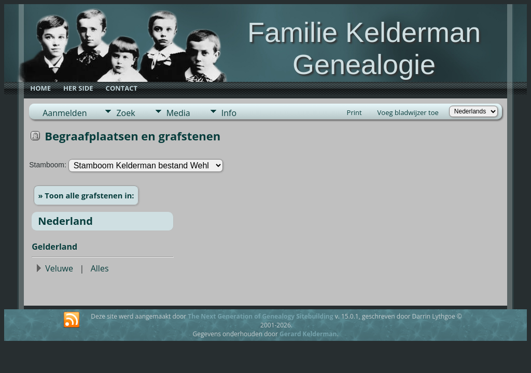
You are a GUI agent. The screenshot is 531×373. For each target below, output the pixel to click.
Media (178, 113)
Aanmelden (65, 113)
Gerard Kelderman (308, 333)
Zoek (125, 113)
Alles (100, 268)
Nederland (65, 221)
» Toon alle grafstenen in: (86, 195)
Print (354, 112)
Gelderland (54, 246)
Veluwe (59, 268)
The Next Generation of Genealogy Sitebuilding (260, 316)
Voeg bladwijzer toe (408, 112)
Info (228, 113)
